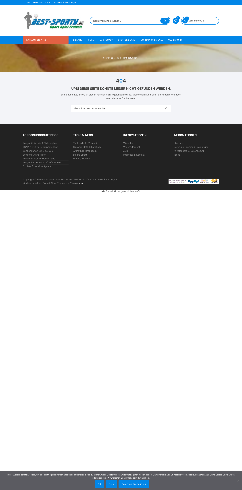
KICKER (91, 39)
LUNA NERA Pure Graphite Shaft (40, 147)
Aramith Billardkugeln (85, 150)
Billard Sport (80, 154)
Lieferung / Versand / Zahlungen (191, 147)
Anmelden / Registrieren (36, 3)
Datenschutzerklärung (134, 484)
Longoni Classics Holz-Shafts (39, 158)
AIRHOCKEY (106, 39)
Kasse (176, 154)
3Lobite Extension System (37, 166)
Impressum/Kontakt (133, 154)
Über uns (178, 143)
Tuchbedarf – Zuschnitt (85, 143)
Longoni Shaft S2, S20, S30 (38, 150)
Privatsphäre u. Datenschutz (188, 150)
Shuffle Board (127, 39)
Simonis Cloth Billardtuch (87, 147)
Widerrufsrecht (131, 147)
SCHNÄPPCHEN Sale (152, 39)
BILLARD (77, 39)
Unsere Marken (81, 158)
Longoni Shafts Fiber (34, 154)
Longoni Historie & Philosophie (40, 143)
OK (99, 484)
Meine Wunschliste (65, 3)
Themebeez (76, 183)
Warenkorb (175, 39)
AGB (125, 150)
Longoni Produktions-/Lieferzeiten (42, 162)
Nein (111, 484)
